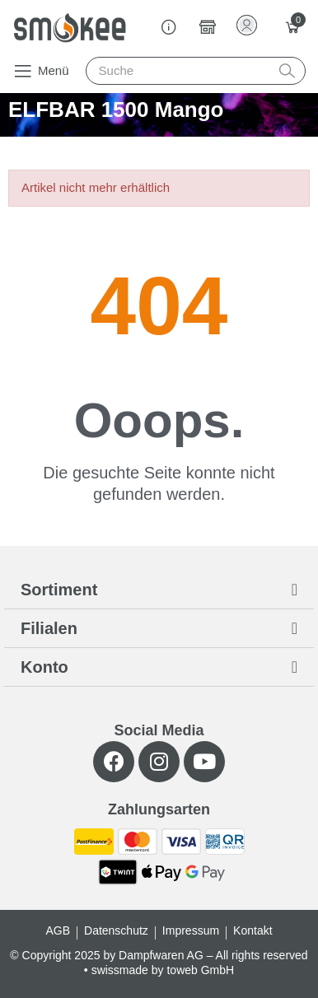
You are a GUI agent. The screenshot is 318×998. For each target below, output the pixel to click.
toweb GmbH (200, 970)
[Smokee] (69, 27)
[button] (40, 71)
